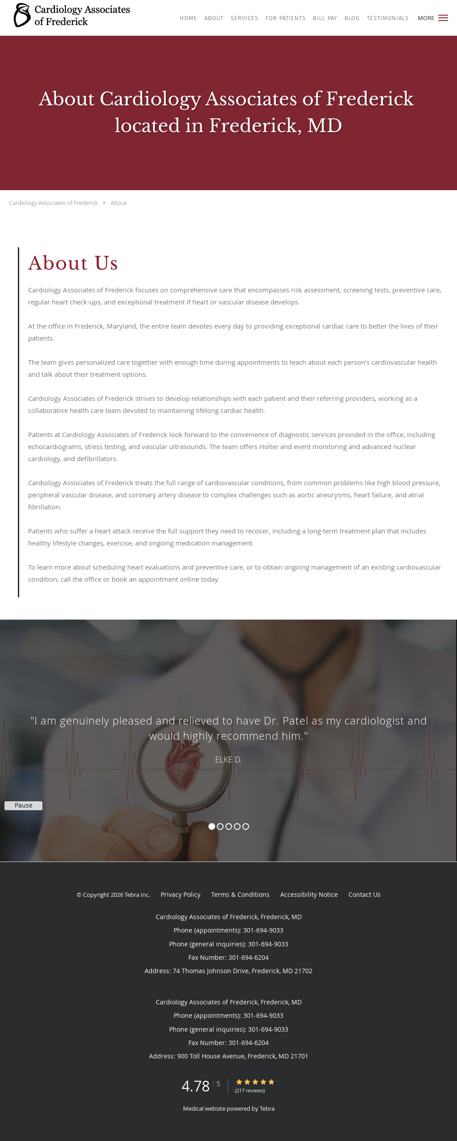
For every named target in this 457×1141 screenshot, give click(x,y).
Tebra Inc (137, 895)
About (119, 203)
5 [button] (245, 826)
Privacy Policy (180, 894)
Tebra (267, 1108)
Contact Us (365, 894)
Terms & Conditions (240, 894)
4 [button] (237, 826)
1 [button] (211, 826)
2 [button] (220, 826)
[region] (228, 731)
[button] (443, 18)
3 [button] (228, 826)
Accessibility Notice (309, 894)
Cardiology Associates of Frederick (53, 203)
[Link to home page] (77, 17)
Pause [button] (24, 805)
